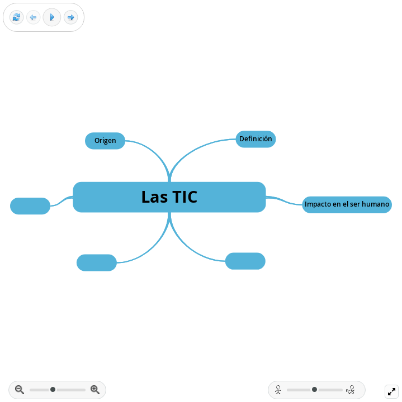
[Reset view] (16, 17)
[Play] (52, 17)
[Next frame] (70, 17)
